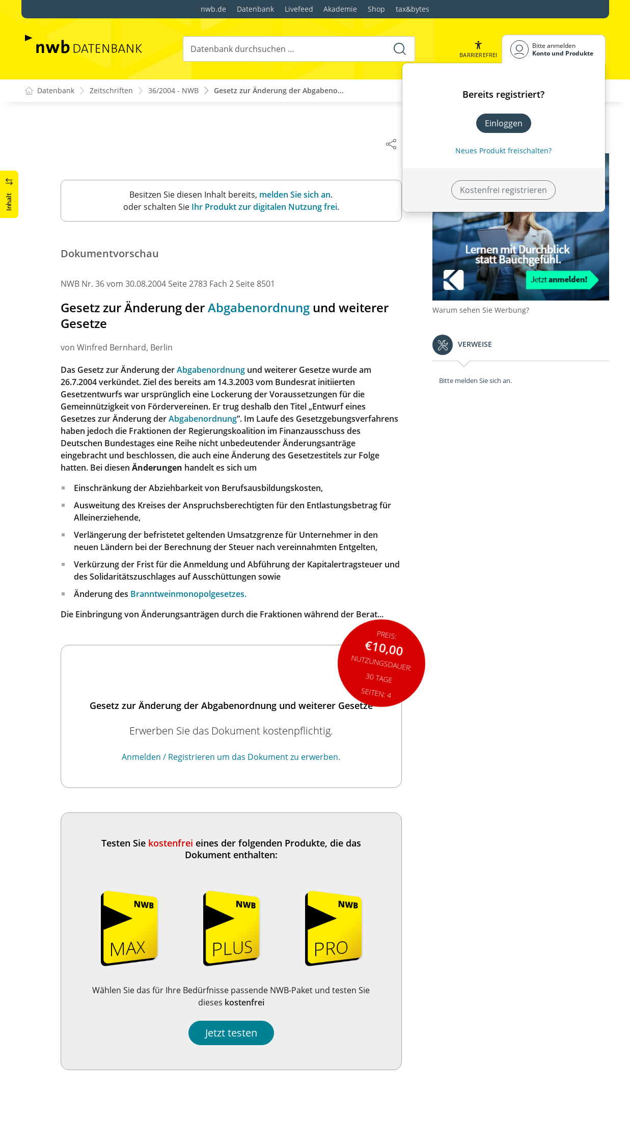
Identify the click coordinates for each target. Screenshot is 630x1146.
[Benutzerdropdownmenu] (554, 49)
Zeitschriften (111, 91)
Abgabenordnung (264, 307)
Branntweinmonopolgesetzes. (193, 593)
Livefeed (299, 9)
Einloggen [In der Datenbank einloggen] (504, 123)
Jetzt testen (236, 1033)
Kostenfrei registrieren (503, 190)
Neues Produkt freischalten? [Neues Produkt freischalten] (503, 150)
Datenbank (255, 9)
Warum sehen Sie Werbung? (485, 306)
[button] (478, 49)
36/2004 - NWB (173, 91)
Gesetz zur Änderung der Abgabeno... (279, 91)
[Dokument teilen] (396, 143)
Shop (376, 9)
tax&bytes (412, 9)
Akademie (340, 9)
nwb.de (213, 9)
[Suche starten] (400, 49)
